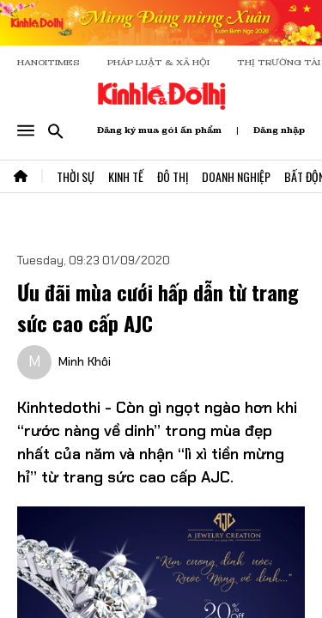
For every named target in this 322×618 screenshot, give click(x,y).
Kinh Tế (125, 176)
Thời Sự (75, 176)
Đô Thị (172, 176)
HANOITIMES (48, 62)
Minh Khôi (84, 361)
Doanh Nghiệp (236, 176)
